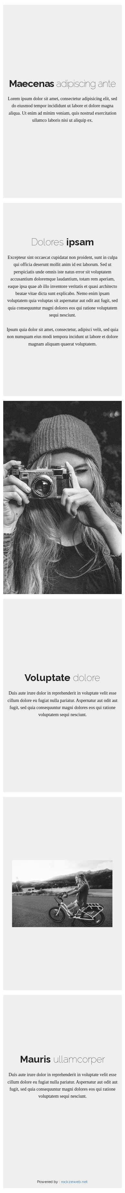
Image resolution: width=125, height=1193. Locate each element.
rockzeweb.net (74, 1181)
